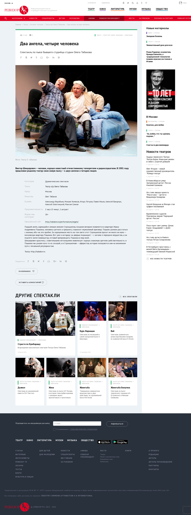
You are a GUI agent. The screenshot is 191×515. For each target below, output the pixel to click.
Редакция (154, 454)
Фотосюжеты (22, 458)
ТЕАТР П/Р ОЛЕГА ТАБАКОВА (113, 35)
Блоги (18, 473)
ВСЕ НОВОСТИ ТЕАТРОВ (161, 259)
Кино (103, 8)
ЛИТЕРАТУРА (152, 121)
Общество (162, 8)
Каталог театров (36, 24)
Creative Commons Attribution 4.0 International (67, 496)
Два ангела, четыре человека (78, 24)
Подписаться (117, 424)
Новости (33, 18)
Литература (117, 8)
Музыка (146, 8)
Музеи (133, 8)
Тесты (18, 469)
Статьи (157, 33)
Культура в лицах (24, 477)
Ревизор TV (21, 462)
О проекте (92, 3)
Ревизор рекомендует (109, 18)
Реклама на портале (163, 18)
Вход (184, 3)
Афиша (92, 18)
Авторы (152, 458)
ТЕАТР (99, 35)
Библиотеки (104, 462)
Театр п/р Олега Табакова (55, 24)
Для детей (44, 451)
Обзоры (19, 465)
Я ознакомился (63, 429)
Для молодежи (47, 454)
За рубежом (144, 18)
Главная (18, 24)
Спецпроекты (48, 18)
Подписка (106, 3)
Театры (102, 454)
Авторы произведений (160, 462)
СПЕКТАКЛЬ (129, 35)
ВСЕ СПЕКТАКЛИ (130, 297)
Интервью (20, 454)
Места (131, 18)
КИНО (150, 33)
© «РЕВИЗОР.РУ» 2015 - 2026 (43, 507)
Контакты (154, 469)
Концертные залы (106, 459)
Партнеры (154, 465)
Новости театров (158, 152)
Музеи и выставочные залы (109, 457)
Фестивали (66, 458)
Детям (62, 18)
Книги (128, 451)
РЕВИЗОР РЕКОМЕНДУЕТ (28, 340)
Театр (91, 8)
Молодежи (74, 18)
